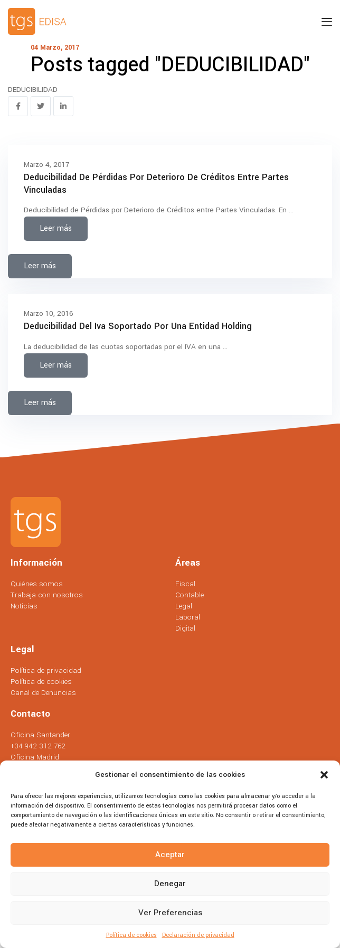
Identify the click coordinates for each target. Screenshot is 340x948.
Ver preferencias (170, 912)
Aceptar (170, 854)
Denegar (170, 883)
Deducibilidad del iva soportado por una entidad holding (138, 326)
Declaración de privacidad (198, 935)
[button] (324, 774)
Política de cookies (131, 935)
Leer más (56, 228)
